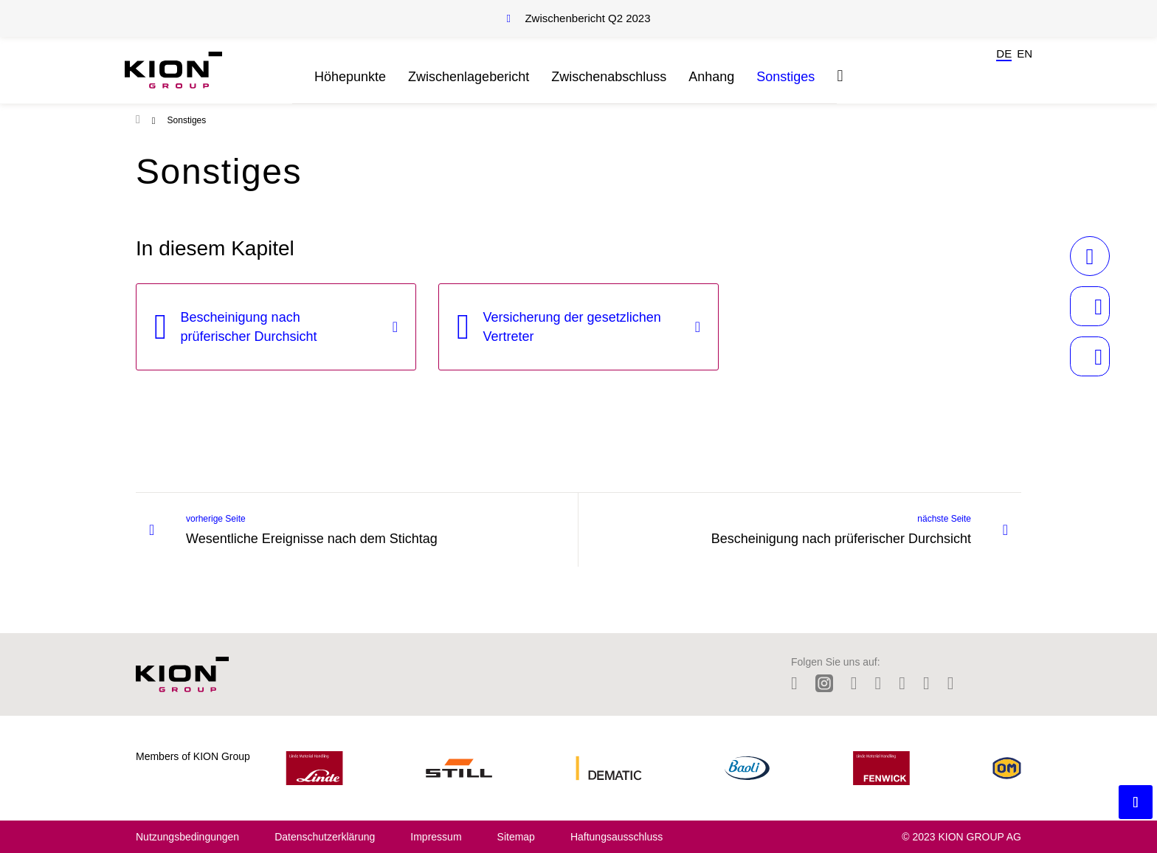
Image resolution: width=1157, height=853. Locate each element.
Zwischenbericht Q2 (587, 18)
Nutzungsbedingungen (187, 837)
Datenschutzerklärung (324, 837)
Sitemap (516, 837)
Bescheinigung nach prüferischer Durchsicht (249, 327)
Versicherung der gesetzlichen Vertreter (572, 327)
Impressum (435, 837)
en (1024, 53)
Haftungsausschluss (616, 837)
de (1004, 53)
